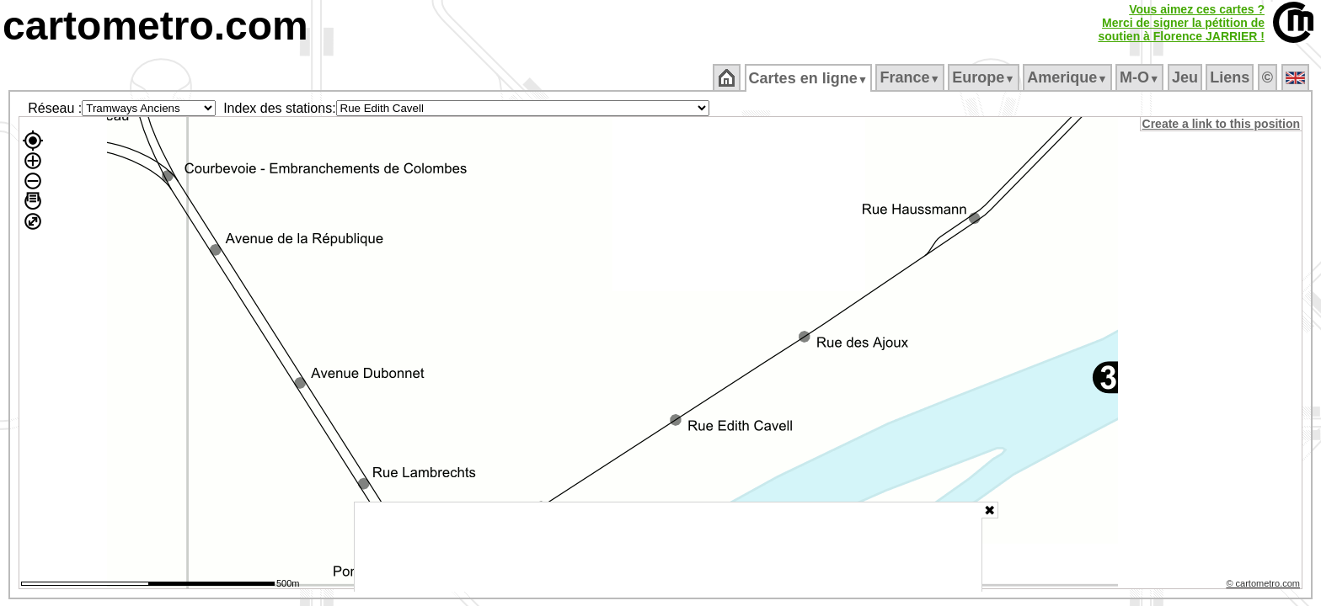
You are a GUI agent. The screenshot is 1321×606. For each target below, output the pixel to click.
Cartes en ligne (809, 78)
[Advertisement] (668, 547)
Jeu (1186, 77)
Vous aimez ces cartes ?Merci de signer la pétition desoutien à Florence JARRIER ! (1181, 23)
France (911, 77)
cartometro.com (155, 25)
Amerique (1069, 77)
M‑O (1141, 77)
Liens (1231, 77)
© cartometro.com (1264, 586)
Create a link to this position (1222, 123)
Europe (985, 77)
